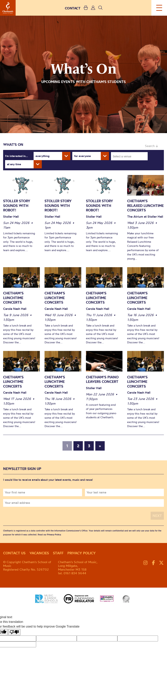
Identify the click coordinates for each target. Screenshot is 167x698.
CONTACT (72, 8)
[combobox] (129, 156)
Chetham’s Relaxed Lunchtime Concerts (145, 205)
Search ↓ (151, 146)
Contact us (14, 553)
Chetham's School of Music (8, 8)
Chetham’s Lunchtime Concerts (13, 298)
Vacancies (39, 553)
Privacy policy (81, 553)
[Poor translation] (14, 632)
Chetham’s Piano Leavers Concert (102, 379)
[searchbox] (130, 156)
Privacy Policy (54, 534)
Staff (58, 553)
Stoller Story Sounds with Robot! (16, 205)
